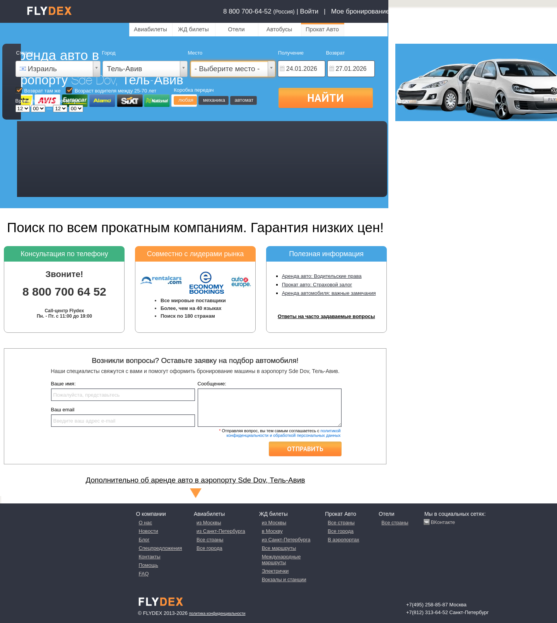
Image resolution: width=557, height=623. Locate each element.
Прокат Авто (322, 29)
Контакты (150, 557)
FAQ (144, 574)
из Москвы (208, 522)
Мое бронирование (360, 11)
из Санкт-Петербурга (220, 531)
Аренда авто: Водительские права (322, 276)
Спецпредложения (160, 548)
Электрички (275, 571)
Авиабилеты (150, 29)
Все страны (209, 540)
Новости (148, 531)
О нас (145, 522)
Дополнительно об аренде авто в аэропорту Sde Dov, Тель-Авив (195, 480)
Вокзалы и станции (284, 579)
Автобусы (279, 29)
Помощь (148, 565)
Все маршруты (279, 548)
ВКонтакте (443, 522)
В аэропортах (343, 540)
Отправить (305, 449)
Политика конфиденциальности (217, 613)
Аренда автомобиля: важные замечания (329, 293)
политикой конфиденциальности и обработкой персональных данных (283, 433)
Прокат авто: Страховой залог (317, 285)
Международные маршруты (281, 559)
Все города (209, 548)
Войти (309, 11)
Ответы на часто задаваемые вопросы (326, 316)
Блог (144, 540)
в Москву (272, 531)
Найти (325, 97)
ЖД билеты (193, 29)
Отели (236, 29)
